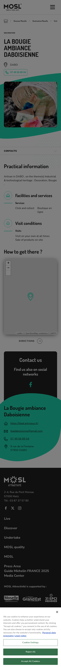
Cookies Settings (30, 644)
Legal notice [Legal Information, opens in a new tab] (20, 637)
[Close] (57, 614)
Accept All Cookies (30, 663)
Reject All (30, 653)
